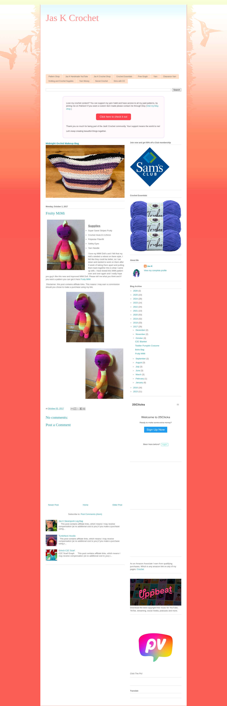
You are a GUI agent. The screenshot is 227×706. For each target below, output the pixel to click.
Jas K (150, 266)
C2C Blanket (141, 341)
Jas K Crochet (72, 18)
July (138, 366)
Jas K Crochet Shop (102, 76)
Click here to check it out (113, 116)
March (139, 374)
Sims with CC (119, 81)
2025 (135, 295)
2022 (135, 307)
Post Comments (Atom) (91, 514)
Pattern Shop (54, 76)
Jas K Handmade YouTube (76, 76)
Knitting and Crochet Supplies (61, 81)
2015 (135, 391)
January (140, 382)
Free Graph (143, 76)
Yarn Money (84, 81)
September (141, 358)
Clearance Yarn (169, 76)
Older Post (117, 505)
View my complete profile (155, 270)
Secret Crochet (101, 81)
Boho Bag (139, 349)
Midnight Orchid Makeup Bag (62, 143)
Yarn (155, 76)
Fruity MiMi (86, 279)
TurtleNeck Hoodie (67, 536)
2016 (135, 387)
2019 (135, 319)
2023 (135, 303)
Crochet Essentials (124, 76)
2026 (135, 291)
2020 (135, 314)
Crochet (140, 569)
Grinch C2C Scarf (67, 550)
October (140, 338)
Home (85, 505)
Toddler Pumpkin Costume (147, 345)
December (141, 330)
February (140, 378)
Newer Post (53, 505)
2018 (135, 323)
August (139, 362)
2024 (135, 299)
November (141, 334)
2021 (135, 311)
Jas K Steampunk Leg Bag (71, 521)
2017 (135, 326)
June (138, 370)
